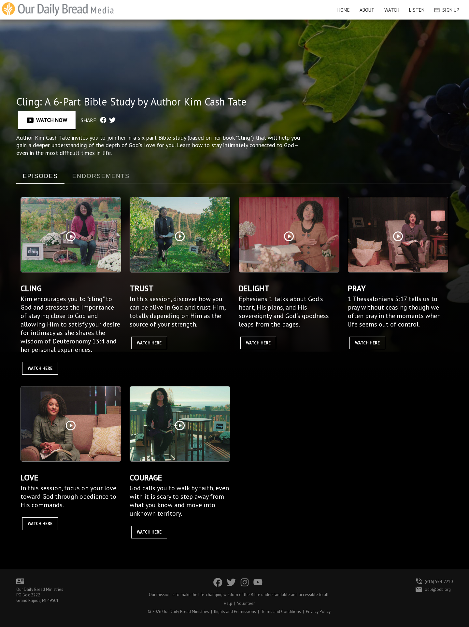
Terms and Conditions (281, 611)
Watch (391, 10)
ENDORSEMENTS (101, 176)
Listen (416, 10)
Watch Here (40, 368)
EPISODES (40, 176)
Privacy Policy (318, 611)
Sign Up (446, 10)
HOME (343, 10)
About (367, 10)
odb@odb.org (438, 589)
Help (228, 603)
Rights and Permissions (235, 611)
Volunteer (246, 603)
